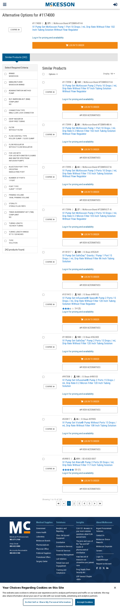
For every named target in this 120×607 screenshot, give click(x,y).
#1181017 (66, 252)
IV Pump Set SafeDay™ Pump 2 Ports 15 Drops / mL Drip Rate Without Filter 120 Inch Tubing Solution (89, 342)
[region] (60, 595)
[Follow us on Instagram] (100, 568)
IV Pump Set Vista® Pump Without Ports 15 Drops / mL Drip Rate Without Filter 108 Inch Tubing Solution (89, 424)
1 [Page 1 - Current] (69, 503)
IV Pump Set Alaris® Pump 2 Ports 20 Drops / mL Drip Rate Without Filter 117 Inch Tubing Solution (88, 464)
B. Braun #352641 (91, 252)
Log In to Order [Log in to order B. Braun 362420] (90, 359)
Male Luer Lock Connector (21, 111)
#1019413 (66, 294)
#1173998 (66, 82)
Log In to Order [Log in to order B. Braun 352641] (90, 277)
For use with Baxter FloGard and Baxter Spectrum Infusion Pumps (22, 157)
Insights (80, 522)
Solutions (60, 522)
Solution (13, 241)
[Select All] (43, 74)
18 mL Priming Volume (19, 196)
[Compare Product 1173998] (43, 82)
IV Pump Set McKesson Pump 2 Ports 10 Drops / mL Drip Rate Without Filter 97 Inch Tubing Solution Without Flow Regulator (89, 88)
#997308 (66, 376)
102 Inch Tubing (16, 224)
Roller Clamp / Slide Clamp (21, 137)
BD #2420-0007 (89, 459)
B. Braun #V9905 (88, 419)
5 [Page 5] (89, 503)
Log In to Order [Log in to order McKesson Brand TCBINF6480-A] (90, 149)
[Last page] (100, 503)
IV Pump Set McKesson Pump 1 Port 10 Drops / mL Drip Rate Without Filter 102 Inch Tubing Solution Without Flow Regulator (73, 28)
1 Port (17, 179)
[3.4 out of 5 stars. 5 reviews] (71, 308)
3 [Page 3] (79, 503)
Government (40, 528)
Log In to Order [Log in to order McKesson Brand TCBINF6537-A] (90, 192)
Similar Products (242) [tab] (16, 57)
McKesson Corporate (104, 546)
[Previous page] (64, 503)
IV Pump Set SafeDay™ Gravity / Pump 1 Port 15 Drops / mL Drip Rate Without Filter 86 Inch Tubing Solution (88, 258)
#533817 (66, 419)
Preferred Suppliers (43, 553)
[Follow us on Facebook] (97, 568)
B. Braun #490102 (91, 294)
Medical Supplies (44, 522)
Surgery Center (42, 561)
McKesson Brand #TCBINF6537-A (97, 167)
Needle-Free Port (18, 169)
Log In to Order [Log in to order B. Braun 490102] (90, 319)
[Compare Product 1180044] (43, 337)
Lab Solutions (61, 559)
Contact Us (100, 535)
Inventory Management (65, 555)
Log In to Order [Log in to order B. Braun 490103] (90, 401)
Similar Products (54, 68)
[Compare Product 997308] (43, 377)
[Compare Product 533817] (43, 419)
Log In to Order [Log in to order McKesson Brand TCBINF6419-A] (75, 45)
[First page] (58, 503)
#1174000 (36, 23)
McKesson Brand (17, 83)
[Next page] (94, 503)
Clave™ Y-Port (15, 187)
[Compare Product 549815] (43, 459)
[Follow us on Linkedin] (107, 568)
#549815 (66, 459)
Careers (99, 551)
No (19, 101)
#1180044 (66, 337)
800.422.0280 (15, 546)
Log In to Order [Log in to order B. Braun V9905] (90, 441)
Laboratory (40, 537)
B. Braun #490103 (90, 376)
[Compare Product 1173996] (43, 210)
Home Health (41, 532)
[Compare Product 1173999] (43, 125)
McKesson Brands (43, 541)
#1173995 (66, 167)
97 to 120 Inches (19, 233)
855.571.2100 (15, 540)
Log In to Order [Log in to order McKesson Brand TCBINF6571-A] (90, 234)
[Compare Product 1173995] (43, 167)
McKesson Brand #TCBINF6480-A (97, 124)
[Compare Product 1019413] (43, 295)
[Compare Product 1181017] (43, 252)
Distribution (60, 542)
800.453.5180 (15, 553)
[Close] (115, 587)
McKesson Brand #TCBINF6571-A (97, 209)
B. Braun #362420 (91, 337)
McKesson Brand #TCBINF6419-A (68, 23)
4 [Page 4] (84, 503)
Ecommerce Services (64, 546)
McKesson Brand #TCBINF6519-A (98, 82)
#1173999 (66, 124)
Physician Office (42, 549)
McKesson (13, 74)
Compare (15, 30)
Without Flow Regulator (20, 146)
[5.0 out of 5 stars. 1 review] (71, 470)
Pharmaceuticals (42, 545)
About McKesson (104, 522)
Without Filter (16, 128)
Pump (20, 92)
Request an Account (103, 564)
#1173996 (66, 209)
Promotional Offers (43, 557)
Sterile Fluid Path (17, 205)
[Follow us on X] (104, 568)
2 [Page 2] (74, 503)
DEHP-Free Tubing (17, 120)
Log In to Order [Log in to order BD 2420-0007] (90, 480)
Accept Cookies (85, 602)
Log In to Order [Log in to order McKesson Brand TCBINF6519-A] (90, 107)
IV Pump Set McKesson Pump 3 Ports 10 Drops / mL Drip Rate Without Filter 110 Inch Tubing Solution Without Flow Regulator (89, 173)
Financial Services (63, 551)
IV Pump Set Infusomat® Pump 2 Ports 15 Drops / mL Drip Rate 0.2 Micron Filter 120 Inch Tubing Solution (88, 382)
